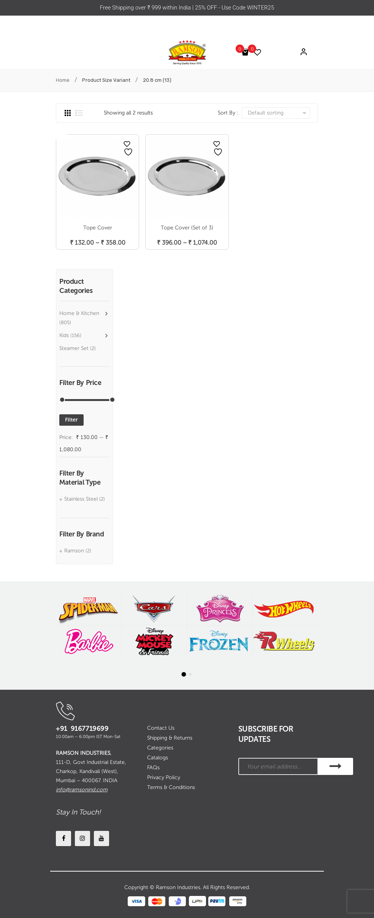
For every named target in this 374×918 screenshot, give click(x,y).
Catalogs (157, 757)
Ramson (74, 551)
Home (63, 80)
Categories (160, 748)
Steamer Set (74, 348)
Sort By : (228, 113)
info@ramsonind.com (82, 789)
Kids (64, 335)
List (79, 113)
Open (61, 134)
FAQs (153, 767)
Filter (71, 420)
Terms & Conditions (171, 787)
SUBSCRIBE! (335, 766)
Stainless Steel (81, 499)
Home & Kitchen (79, 313)
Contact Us (160, 728)
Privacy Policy (163, 777)
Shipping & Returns (169, 738)
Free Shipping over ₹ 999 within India (146, 7)
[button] (184, 674)
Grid (67, 113)
